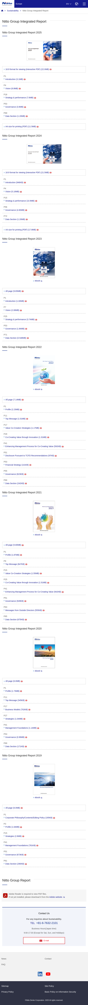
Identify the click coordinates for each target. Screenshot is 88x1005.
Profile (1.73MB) (13, 691)
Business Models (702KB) (17, 709)
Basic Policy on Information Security (60, 992)
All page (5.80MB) (14, 545)
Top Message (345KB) (16, 700)
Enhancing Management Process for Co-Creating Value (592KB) (34, 446)
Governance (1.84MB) (16, 329)
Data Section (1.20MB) (16, 116)
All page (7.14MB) (14, 400)
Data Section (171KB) (16, 746)
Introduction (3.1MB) (15, 79)
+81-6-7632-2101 (47, 923)
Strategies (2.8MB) (14, 836)
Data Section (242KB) (16, 483)
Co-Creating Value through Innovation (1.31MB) (27, 437)
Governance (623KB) (15, 474)
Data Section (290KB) (16, 864)
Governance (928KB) (15, 601)
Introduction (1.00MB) (16, 301)
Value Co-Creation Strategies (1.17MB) (23, 428)
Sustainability (13, 11)
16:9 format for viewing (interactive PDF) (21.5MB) (28, 172)
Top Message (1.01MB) (16, 419)
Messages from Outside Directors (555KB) (24, 610)
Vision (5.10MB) (13, 191)
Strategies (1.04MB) (15, 719)
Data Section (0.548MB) (17, 338)
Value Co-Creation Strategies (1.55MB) (23, 573)
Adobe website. (57, 897)
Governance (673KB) (15, 855)
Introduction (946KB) (15, 182)
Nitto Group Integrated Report (35, 11)
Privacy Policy (7, 992)
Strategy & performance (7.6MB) (20, 97)
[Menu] (84, 4)
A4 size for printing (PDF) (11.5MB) (21, 126)
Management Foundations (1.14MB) (22, 728)
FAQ (3, 964)
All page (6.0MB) (13, 681)
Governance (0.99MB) (16, 737)
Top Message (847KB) (16, 564)
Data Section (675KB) (16, 619)
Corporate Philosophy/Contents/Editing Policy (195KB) (30, 818)
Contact (48, 959)
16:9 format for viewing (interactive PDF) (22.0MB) (28, 69)
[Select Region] (76, 4)
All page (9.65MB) (14, 291)
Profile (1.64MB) (13, 827)
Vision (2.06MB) (13, 310)
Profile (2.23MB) (13, 409)
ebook (38, 281)
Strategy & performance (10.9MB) (21, 201)
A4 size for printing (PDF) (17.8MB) (21, 230)
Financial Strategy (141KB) (18, 465)
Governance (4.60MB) (16, 210)
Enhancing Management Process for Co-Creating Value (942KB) (34, 592)
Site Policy (49, 986)
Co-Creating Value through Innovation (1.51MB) (27, 582)
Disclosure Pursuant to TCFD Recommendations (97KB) (31, 455)
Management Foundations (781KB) (21, 845)
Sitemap (5, 986)
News (3, 959)
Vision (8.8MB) (13, 88)
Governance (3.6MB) (15, 107)
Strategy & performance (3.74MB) (21, 319)
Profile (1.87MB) (13, 555)
